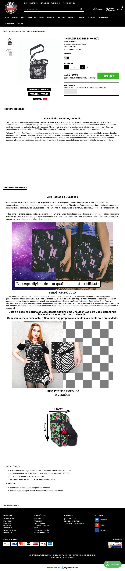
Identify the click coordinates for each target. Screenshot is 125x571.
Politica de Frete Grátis (41, 530)
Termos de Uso (38, 521)
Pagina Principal (8, 519)
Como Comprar (38, 519)
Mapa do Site (7, 523)
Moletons (61, 17)
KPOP (23, 17)
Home (25, 3)
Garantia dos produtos (41, 526)
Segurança (37, 528)
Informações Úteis (40, 515)
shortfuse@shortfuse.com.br (74, 523)
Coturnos (91, 17)
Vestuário (72, 17)
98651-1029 (70, 3)
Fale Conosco (55, 3)
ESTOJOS (21, 23)
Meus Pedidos (33, 3)
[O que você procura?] (81, 9)
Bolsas (82, 17)
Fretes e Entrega (39, 523)
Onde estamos (7, 528)
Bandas (15, 17)
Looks (41, 17)
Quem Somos (9, 23)
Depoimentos (44, 3)
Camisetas (32, 17)
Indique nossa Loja (9, 530)
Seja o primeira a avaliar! (72, 50)
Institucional (7, 515)
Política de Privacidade (41, 532)
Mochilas (50, 17)
